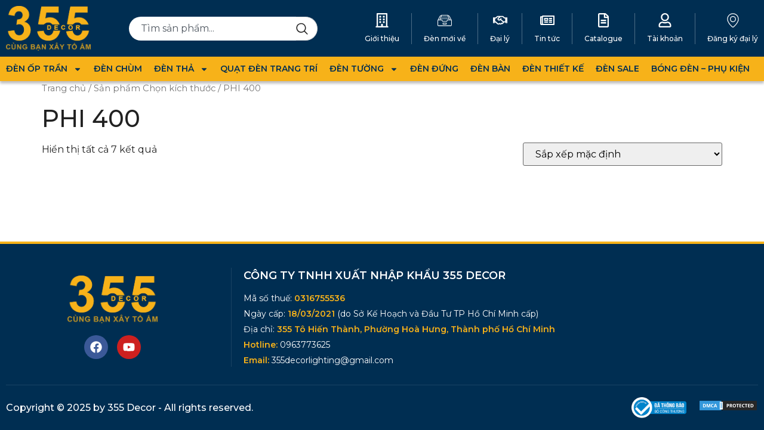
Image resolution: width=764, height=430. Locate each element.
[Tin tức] (547, 20)
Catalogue (603, 38)
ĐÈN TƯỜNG (363, 69)
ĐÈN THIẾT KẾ (553, 68)
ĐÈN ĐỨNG (434, 68)
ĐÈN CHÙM (118, 68)
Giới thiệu (382, 38)
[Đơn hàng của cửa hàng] (622, 154)
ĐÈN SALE (617, 68)
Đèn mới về (445, 38)
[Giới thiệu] (382, 20)
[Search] (307, 29)
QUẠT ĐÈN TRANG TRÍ (269, 68)
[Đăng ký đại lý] (733, 20)
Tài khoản (665, 38)
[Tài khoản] (665, 20)
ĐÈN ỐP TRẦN (44, 69)
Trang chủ (64, 88)
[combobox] (212, 29)
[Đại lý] (500, 20)
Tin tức (547, 38)
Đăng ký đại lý (732, 38)
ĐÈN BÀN (490, 68)
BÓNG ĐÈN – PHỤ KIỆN (700, 68)
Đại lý (500, 38)
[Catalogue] (603, 20)
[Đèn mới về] (445, 20)
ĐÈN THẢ (181, 69)
